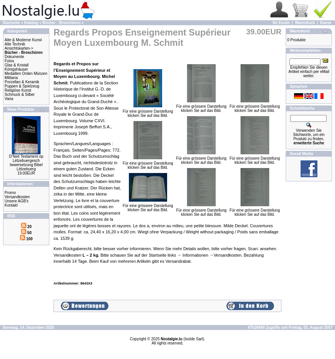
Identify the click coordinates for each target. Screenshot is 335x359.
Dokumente (14, 57)
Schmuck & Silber (20, 94)
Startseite (11, 23)
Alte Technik (15, 44)
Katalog (31, 23)
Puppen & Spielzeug (22, 86)
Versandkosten (17, 197)
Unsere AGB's (17, 201)
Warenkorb (305, 23)
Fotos (9, 61)
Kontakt (11, 205)
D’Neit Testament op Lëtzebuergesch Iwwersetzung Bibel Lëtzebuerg (26, 162)
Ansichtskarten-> (19, 48)
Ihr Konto (281, 23)
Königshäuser (16, 69)
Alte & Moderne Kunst (23, 40)
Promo (10, 193)
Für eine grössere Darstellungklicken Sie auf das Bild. (148, 112)
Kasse (325, 23)
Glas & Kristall (17, 65)
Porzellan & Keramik (22, 82)
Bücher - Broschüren (61, 23)
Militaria (11, 78)
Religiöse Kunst (18, 90)
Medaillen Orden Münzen (26, 73)
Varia (9, 99)
